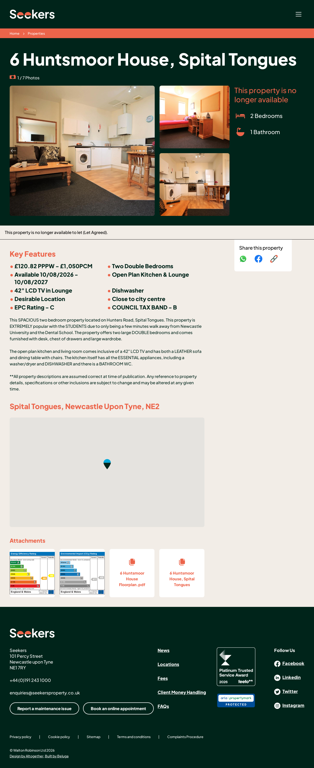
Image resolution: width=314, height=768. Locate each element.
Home (15, 33)
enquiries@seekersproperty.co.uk (45, 692)
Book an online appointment (118, 708)
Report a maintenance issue (44, 708)
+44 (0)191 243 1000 (30, 680)
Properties (36, 33)
